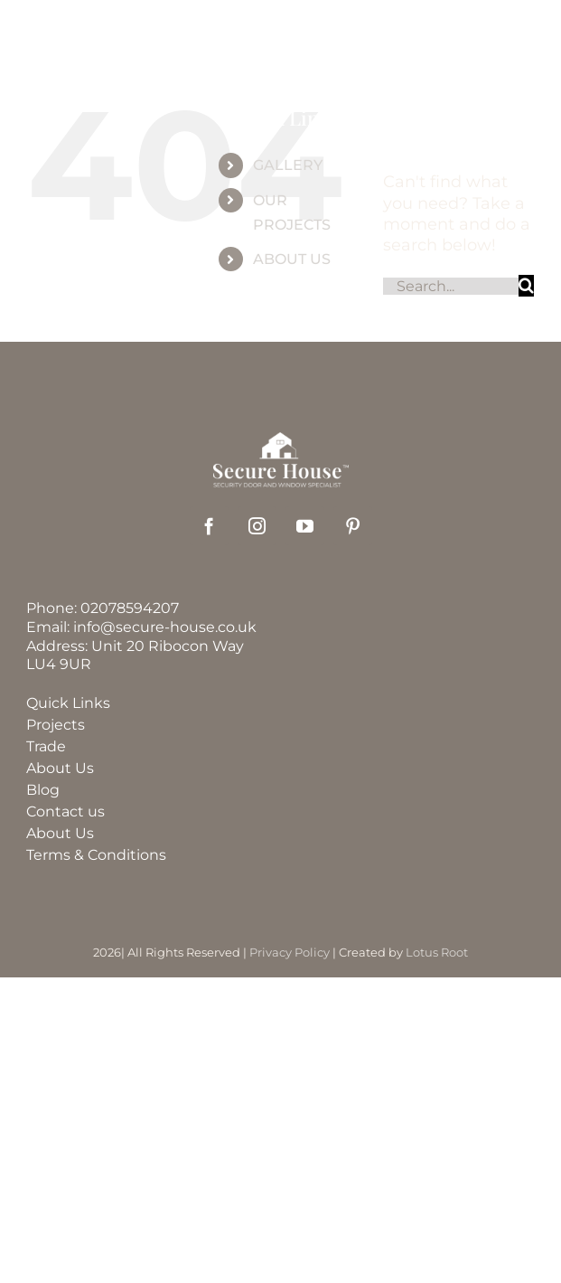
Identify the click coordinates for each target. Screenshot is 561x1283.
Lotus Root (437, 952)
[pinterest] (352, 525)
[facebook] (209, 525)
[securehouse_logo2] (281, 440)
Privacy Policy (289, 952)
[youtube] (304, 525)
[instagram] (257, 525)
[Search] (526, 285)
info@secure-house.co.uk (165, 627)
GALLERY (288, 165)
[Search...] (451, 286)
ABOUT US (292, 259)
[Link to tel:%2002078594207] (455, 43)
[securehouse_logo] (289, 26)
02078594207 (129, 608)
